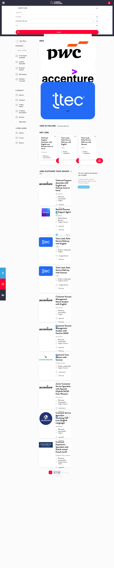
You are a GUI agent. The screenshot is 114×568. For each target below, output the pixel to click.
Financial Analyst (20, 69)
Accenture (20, 100)
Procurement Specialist (21, 56)
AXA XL (20, 95)
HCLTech (20, 117)
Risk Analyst (21, 74)
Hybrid (19, 133)
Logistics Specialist (20, 63)
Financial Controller (20, 80)
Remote (20, 143)
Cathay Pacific (20, 105)
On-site (20, 138)
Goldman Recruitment (21, 112)
